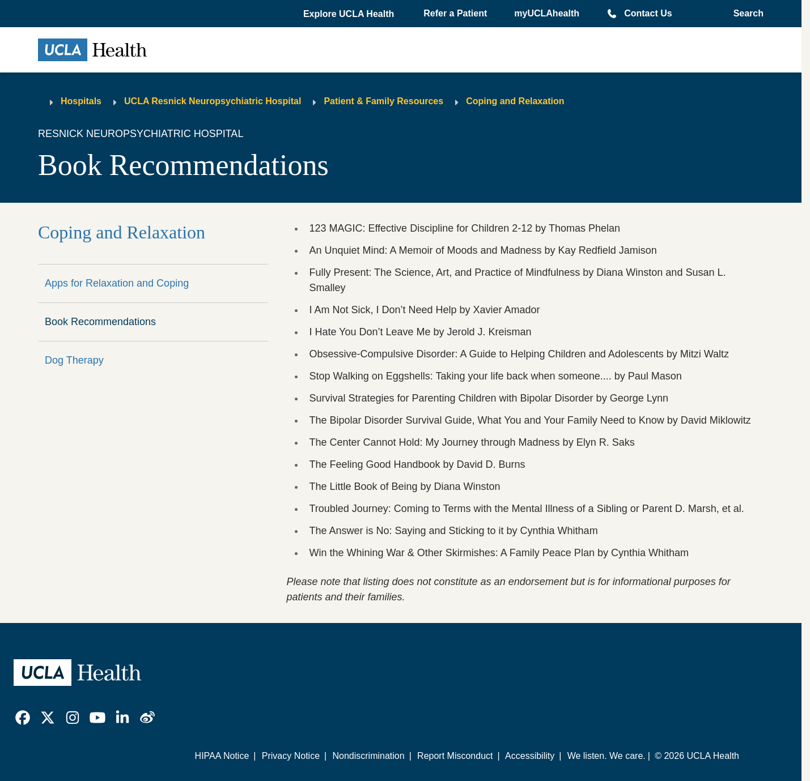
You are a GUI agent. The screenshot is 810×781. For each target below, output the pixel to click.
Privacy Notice (291, 756)
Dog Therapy (74, 360)
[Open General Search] (745, 14)
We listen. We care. (606, 756)
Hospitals (81, 101)
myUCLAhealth (546, 13)
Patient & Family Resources (383, 101)
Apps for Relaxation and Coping (117, 283)
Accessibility (529, 756)
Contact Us (648, 13)
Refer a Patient (455, 13)
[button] (349, 14)
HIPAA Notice (222, 756)
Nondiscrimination (368, 756)
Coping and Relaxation (515, 101)
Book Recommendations (100, 321)
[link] (23, 718)
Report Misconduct (455, 756)
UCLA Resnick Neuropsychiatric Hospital (212, 101)
